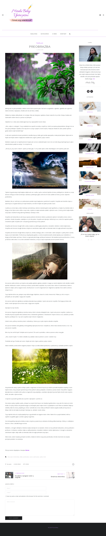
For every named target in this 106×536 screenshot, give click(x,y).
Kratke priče (40, 43)
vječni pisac (36, 457)
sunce (31, 457)
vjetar (41, 457)
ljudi (11, 457)
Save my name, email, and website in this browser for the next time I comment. (28, 496)
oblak (21, 457)
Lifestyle (90, 125)
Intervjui (90, 112)
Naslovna (34, 33)
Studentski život (90, 181)
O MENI (54, 33)
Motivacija (90, 167)
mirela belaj (16, 457)
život (44, 457)
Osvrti (90, 139)
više (94, 79)
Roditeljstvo (90, 153)
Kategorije (45, 33)
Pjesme (90, 208)
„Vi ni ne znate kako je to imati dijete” (90, 234)
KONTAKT (63, 33)
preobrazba (26, 457)
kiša (9, 457)
